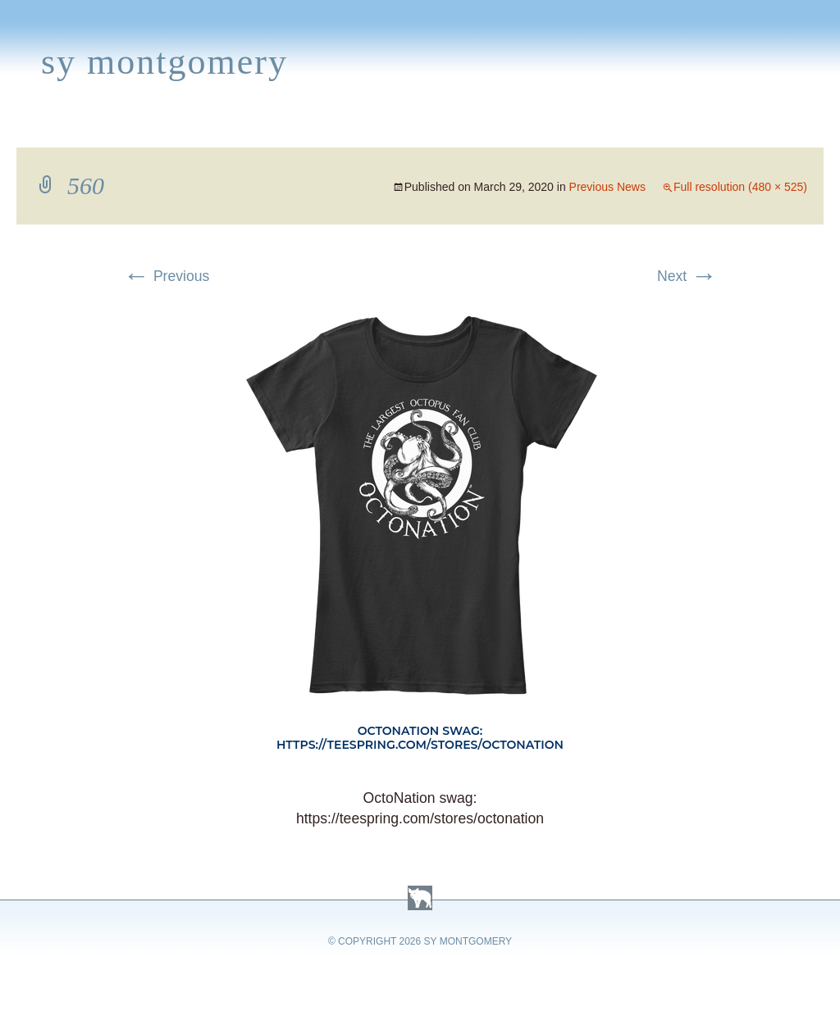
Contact (750, 128)
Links (587, 128)
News (282, 128)
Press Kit (662, 128)
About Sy (513, 128)
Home (30, 128)
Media (343, 128)
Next (687, 276)
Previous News (607, 186)
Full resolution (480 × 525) (740, 186)
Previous (166, 276)
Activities (421, 128)
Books (94, 128)
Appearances (189, 128)
